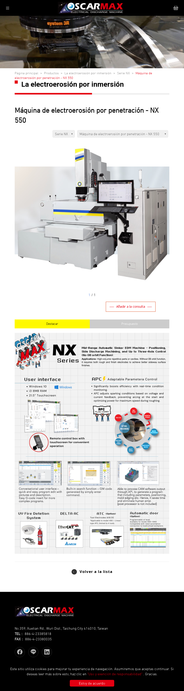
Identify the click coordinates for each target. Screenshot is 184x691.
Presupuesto (129, 323)
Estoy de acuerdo (92, 683)
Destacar (52, 323)
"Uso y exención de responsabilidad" (114, 674)
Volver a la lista (96, 572)
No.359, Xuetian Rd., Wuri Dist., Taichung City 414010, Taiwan (61, 628)
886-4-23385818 (38, 634)
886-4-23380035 (38, 639)
